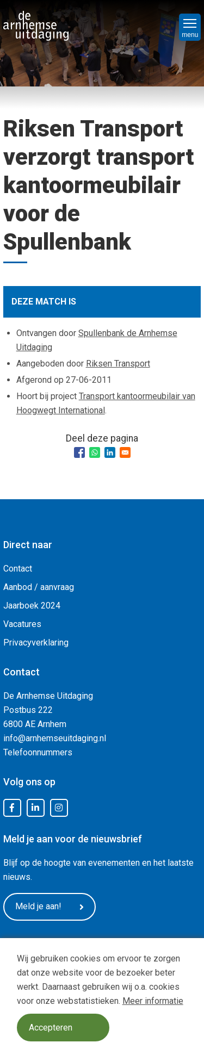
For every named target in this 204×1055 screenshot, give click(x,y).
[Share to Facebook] (79, 452)
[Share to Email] (125, 452)
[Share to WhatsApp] (94, 452)
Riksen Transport (118, 363)
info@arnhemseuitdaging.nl (54, 738)
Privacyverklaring (36, 642)
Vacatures (22, 624)
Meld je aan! (49, 906)
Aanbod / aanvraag (38, 587)
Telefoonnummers (37, 752)
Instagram (59, 808)
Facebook (12, 808)
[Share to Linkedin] (109, 452)
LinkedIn (35, 808)
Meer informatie (152, 1001)
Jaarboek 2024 (31, 605)
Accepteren (50, 1027)
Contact (17, 568)
